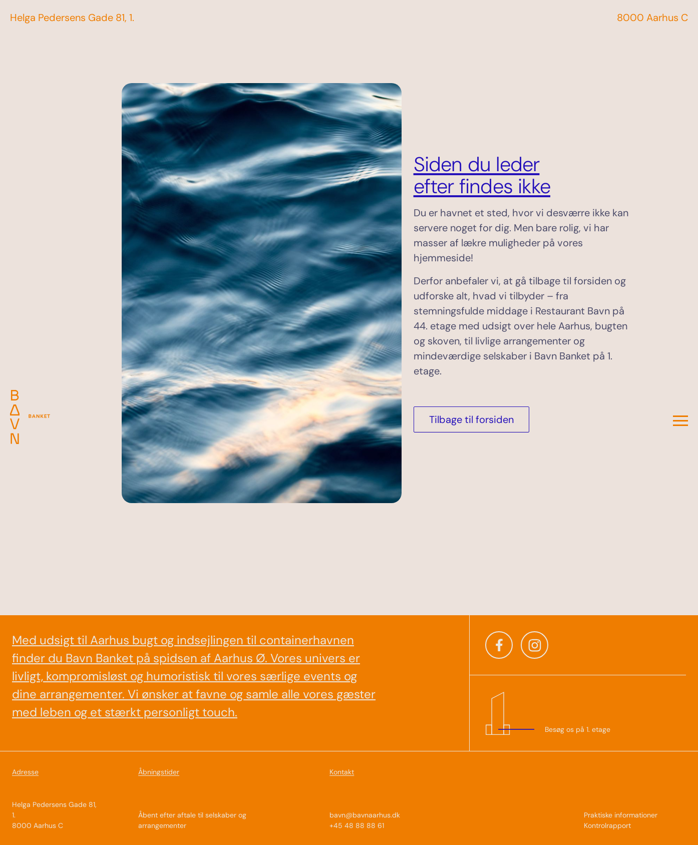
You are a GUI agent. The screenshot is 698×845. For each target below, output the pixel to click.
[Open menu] (680, 422)
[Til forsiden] (39, 422)
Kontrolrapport (607, 825)
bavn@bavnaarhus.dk (364, 814)
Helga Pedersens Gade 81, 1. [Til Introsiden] (72, 17)
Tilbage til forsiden (471, 419)
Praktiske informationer (620, 814)
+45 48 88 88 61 (356, 825)
